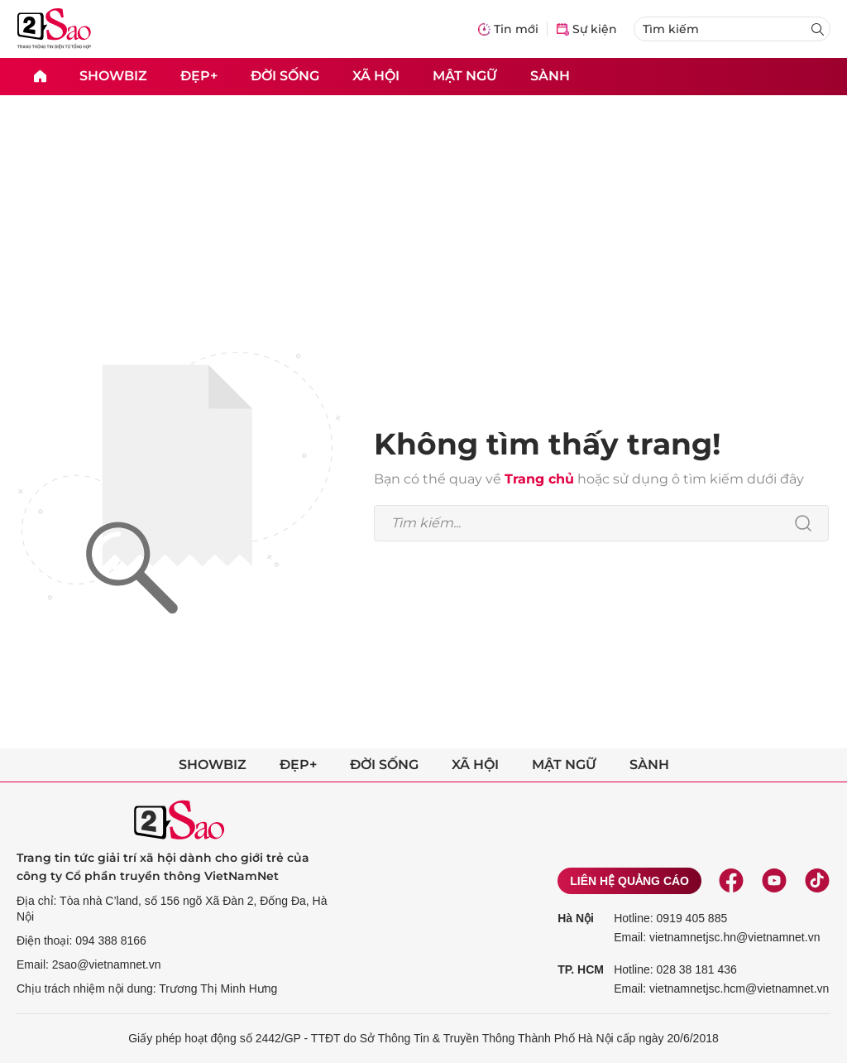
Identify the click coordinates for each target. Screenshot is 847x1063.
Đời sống (285, 76)
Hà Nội (575, 918)
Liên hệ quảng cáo (629, 880)
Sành (550, 76)
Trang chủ (539, 479)
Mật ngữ (465, 76)
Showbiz (113, 76)
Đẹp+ (199, 76)
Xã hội (376, 76)
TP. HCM (580, 969)
